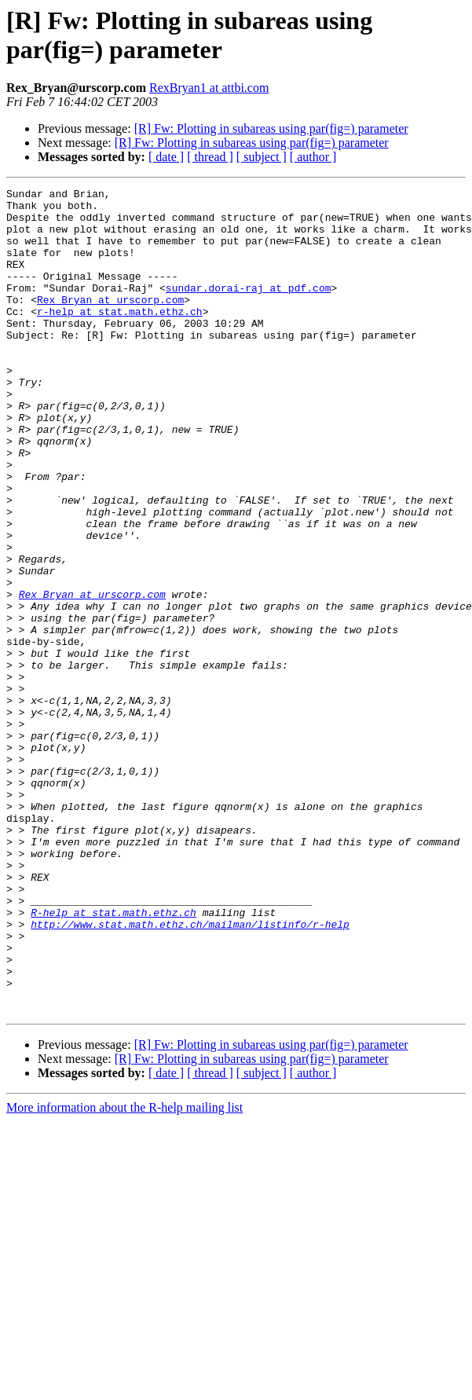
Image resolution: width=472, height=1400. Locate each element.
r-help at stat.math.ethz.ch (120, 337)
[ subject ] (261, 156)
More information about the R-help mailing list (124, 1272)
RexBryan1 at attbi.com (209, 87)
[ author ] (313, 156)
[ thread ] (210, 156)
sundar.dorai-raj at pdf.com (248, 309)
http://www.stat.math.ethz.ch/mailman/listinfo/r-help (190, 1072)
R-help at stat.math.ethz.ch (113, 1058)
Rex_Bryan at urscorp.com (110, 323)
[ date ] (166, 156)
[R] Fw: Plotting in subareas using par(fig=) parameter (271, 128)
